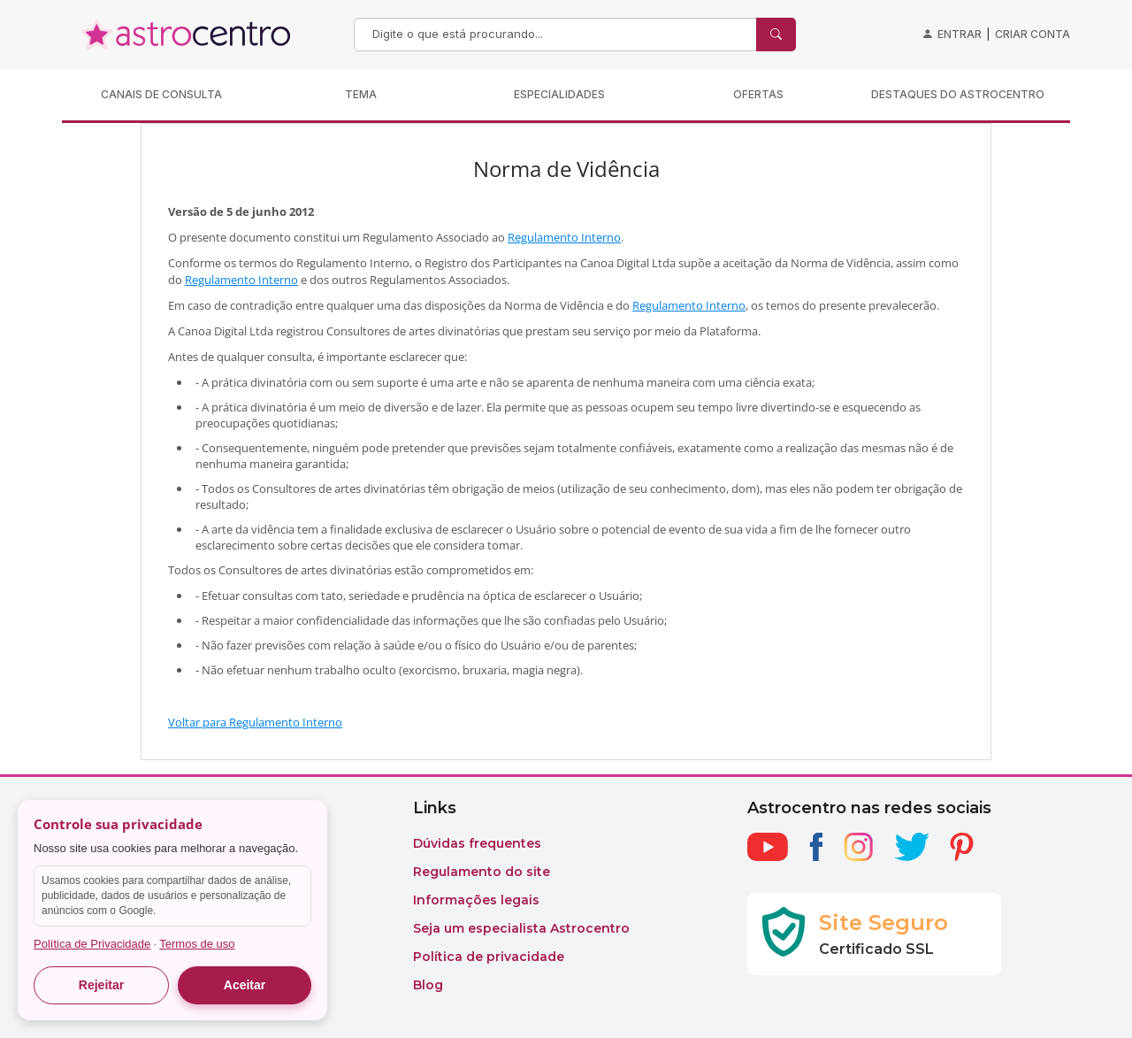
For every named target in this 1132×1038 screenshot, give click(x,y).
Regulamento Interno (564, 237)
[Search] (557, 34)
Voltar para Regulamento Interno (255, 722)
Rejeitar (101, 985)
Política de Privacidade (92, 943)
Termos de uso (196, 943)
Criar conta (1032, 34)
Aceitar (244, 985)
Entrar (959, 34)
